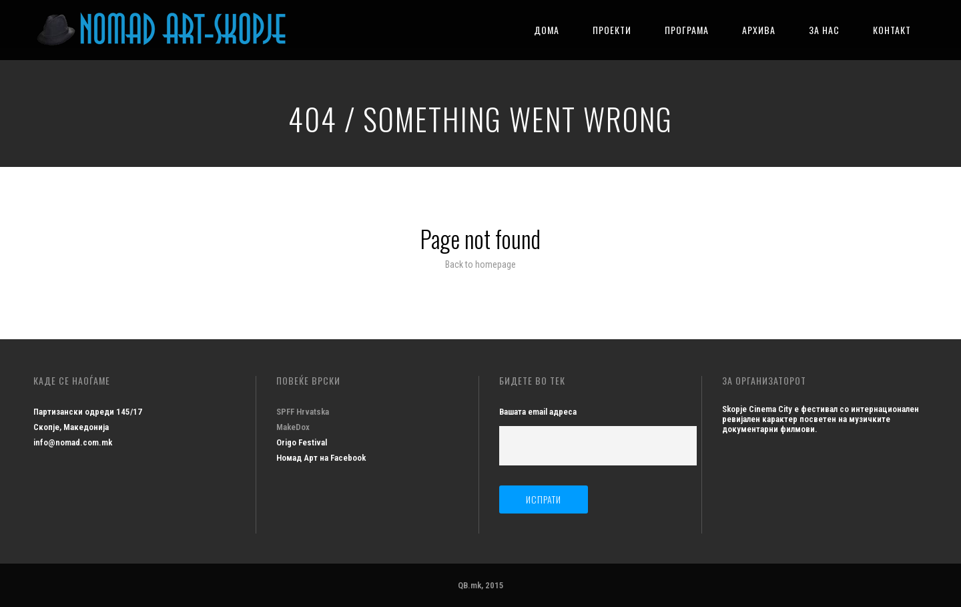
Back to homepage (480, 264)
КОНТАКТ (892, 30)
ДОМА (546, 30)
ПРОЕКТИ (612, 30)
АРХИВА (758, 30)
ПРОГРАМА (687, 30)
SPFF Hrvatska (302, 412)
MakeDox (293, 427)
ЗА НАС (824, 30)
